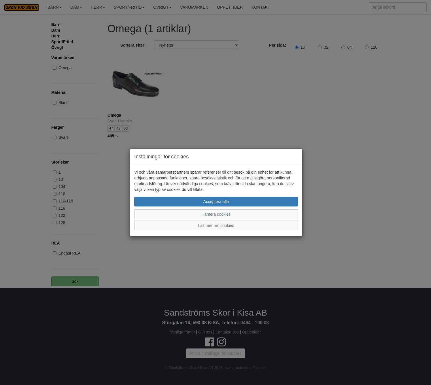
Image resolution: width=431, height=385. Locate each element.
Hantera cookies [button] (215, 214)
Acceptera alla (216, 201)
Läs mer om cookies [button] (216, 225)
